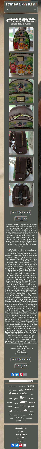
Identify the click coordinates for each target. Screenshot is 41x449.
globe (21, 390)
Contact (21, 431)
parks (24, 420)
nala (16, 410)
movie (9, 403)
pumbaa (15, 390)
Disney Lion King (21, 428)
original (16, 415)
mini (10, 415)
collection (16, 403)
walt (10, 411)
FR (23, 441)
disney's (32, 411)
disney (13, 393)
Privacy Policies (21, 435)
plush (31, 406)
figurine (16, 407)
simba (24, 410)
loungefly (19, 417)
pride (16, 398)
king (23, 402)
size (11, 418)
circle (10, 398)
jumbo (18, 420)
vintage (29, 389)
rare (23, 406)
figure (32, 394)
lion (23, 397)
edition (32, 402)
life (10, 390)
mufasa (24, 393)
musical (29, 418)
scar (31, 414)
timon (31, 398)
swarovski (22, 386)
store (10, 407)
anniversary (24, 415)
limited (30, 385)
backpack (12, 386)
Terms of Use (21, 438)
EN (19, 441)
